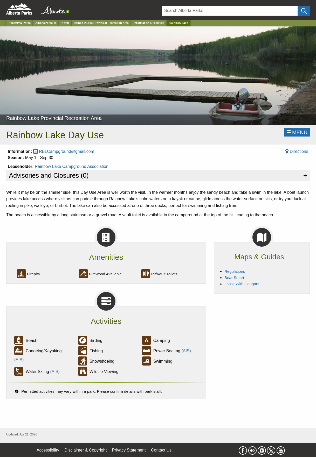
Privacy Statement (129, 450)
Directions (296, 151)
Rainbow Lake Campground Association (71, 166)
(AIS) (19, 359)
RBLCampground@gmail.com (63, 151)
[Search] (230, 11)
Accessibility (48, 450)
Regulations (234, 271)
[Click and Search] (304, 11)
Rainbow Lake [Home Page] (178, 23)
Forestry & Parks (20, 23)
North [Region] (65, 23)
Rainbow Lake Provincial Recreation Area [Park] (101, 23)
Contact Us (161, 450)
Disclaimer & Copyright (86, 450)
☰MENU (296, 132)
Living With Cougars (241, 284)
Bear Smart (234, 277)
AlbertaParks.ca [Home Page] (46, 23)
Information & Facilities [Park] (149, 23)
